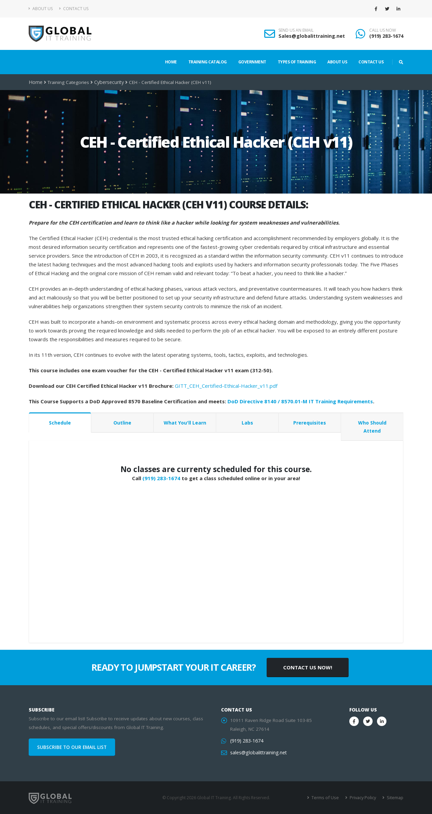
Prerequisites (309, 422)
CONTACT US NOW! (307, 667)
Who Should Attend (372, 426)
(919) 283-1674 (386, 36)
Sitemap (395, 798)
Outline (122, 422)
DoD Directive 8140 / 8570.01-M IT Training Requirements (300, 401)
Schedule (60, 422)
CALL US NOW (382, 30)
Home (171, 62)
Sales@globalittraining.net (311, 36)
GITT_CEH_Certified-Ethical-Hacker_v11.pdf (226, 385)
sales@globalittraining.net (257, 753)
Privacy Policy (363, 798)
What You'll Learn (185, 422)
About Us (41, 8)
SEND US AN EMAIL (296, 30)
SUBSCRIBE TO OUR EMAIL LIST (72, 747)
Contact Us (73, 8)
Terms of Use (327, 798)
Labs (247, 422)
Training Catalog (207, 62)
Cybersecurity (107, 82)
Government (252, 62)
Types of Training (297, 62)
